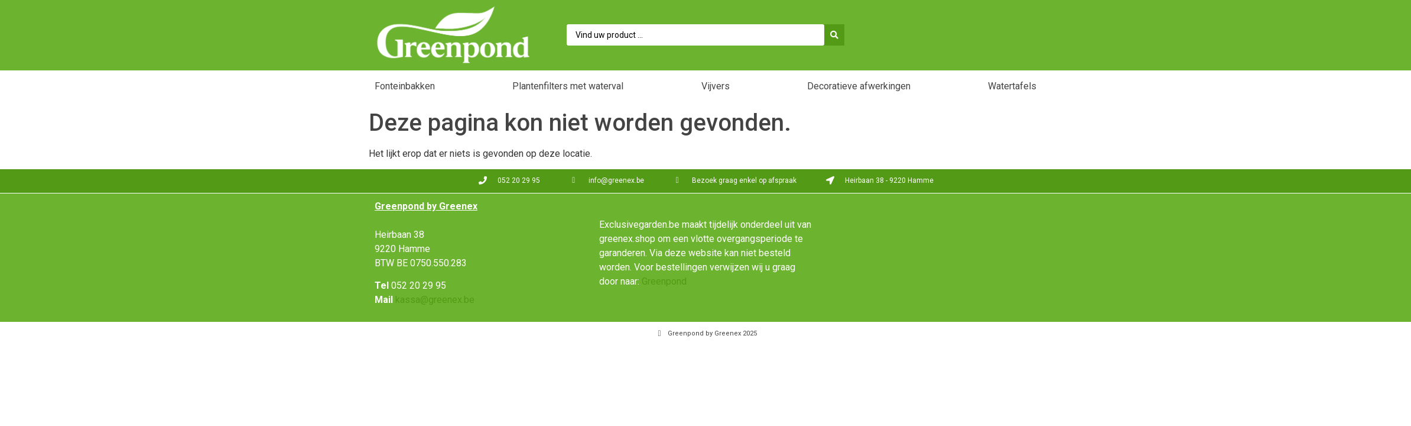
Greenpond (664, 281)
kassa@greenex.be (434, 299)
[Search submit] (837, 35)
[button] (405, 87)
